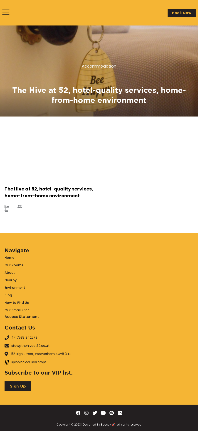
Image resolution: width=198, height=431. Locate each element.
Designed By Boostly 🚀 (98, 424)
